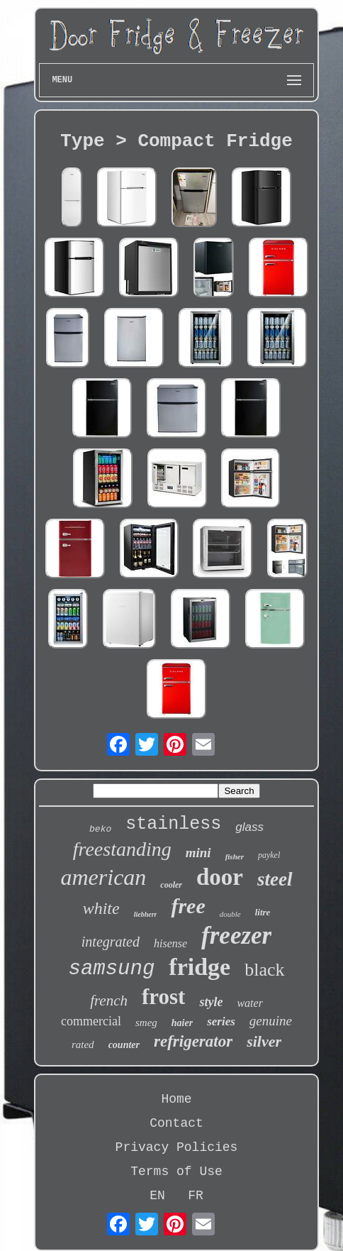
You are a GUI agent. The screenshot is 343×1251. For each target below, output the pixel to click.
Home (176, 1099)
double (230, 914)
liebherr (145, 914)
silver (264, 1041)
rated (83, 1044)
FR (195, 1196)
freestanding (122, 849)
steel (274, 879)
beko (100, 829)
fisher (234, 856)
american (104, 877)
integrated (110, 941)
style (211, 1002)
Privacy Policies (177, 1147)
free (188, 905)
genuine (270, 1020)
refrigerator (193, 1041)
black (264, 969)
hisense (170, 943)
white (101, 908)
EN (157, 1196)
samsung (112, 969)
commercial (91, 1021)
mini (198, 852)
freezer (236, 935)
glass (249, 827)
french (109, 1000)
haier (182, 1023)
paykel (269, 855)
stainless (173, 824)
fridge (199, 967)
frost (163, 996)
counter (124, 1045)
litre (263, 912)
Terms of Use (176, 1171)
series (221, 1021)
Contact (176, 1123)
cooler (171, 885)
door (219, 877)
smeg (146, 1022)
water (249, 1003)
